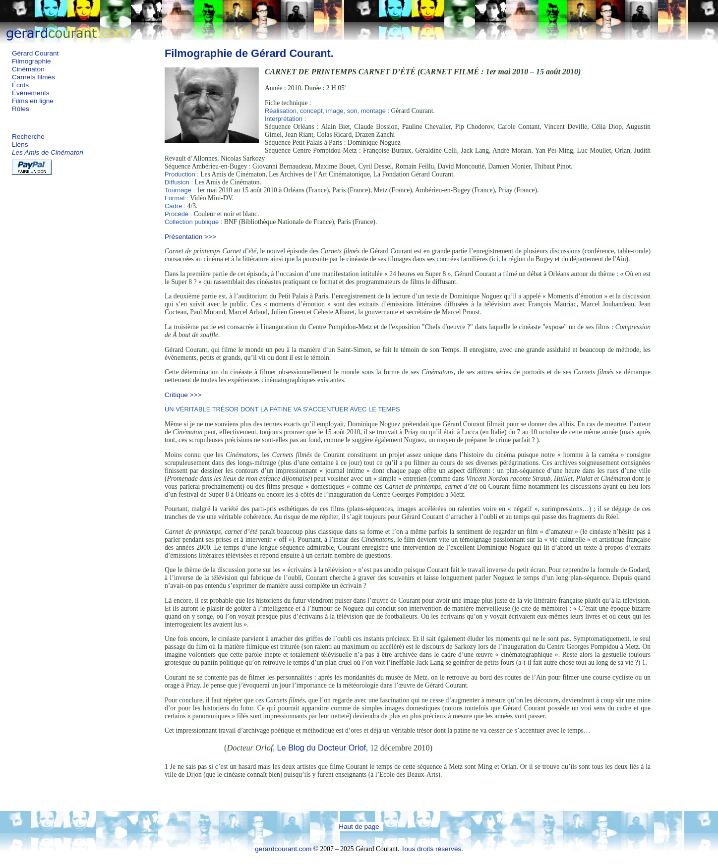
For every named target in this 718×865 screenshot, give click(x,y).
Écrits (20, 85)
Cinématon (28, 69)
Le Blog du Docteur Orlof (321, 747)
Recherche (28, 136)
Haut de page (359, 826)
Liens (20, 144)
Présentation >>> (190, 236)
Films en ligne (33, 101)
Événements (31, 93)
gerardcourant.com (283, 849)
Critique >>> (183, 395)
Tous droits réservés (431, 849)
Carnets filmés (33, 77)
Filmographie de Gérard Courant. (249, 53)
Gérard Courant (35, 53)
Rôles (20, 109)
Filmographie (31, 61)
